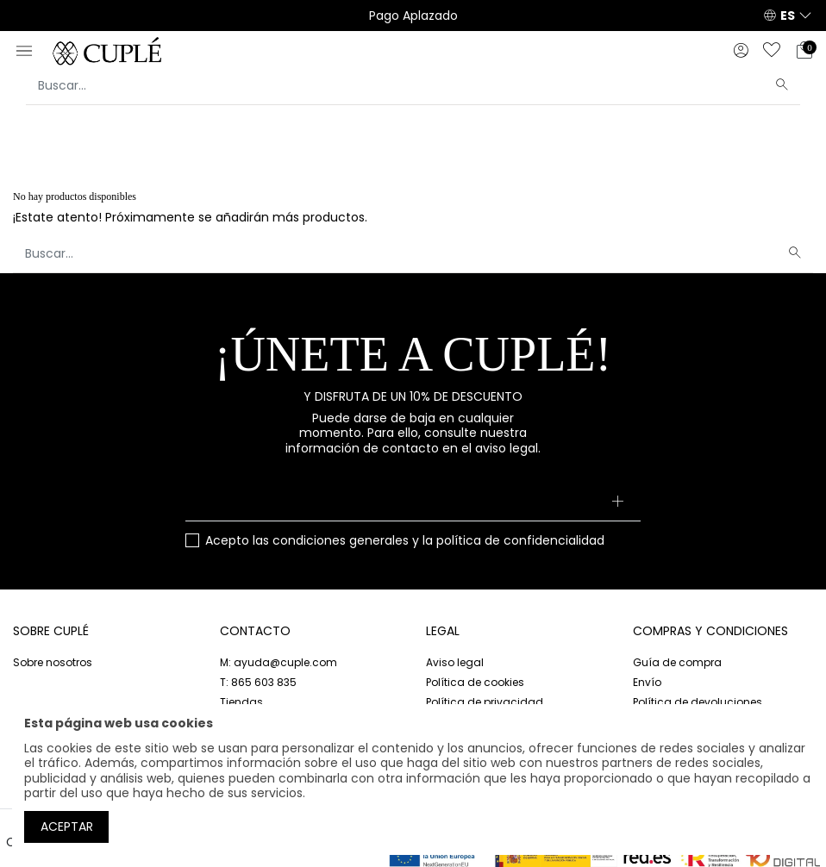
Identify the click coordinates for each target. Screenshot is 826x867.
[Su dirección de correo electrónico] (413, 502)
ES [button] (787, 15)
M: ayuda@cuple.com (278, 662)
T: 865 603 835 (258, 682)
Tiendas (241, 702)
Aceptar (67, 826)
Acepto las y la (404, 541)
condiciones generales (340, 540)
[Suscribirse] (617, 502)
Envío (647, 682)
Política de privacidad (484, 702)
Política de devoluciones (697, 702)
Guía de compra (677, 662)
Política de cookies (475, 682)
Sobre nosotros (52, 662)
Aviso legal (455, 662)
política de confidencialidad (520, 540)
